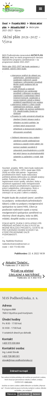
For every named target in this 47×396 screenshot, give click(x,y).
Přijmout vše (11, 394)
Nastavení (36, 394)
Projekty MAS (19, 23)
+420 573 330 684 (11, 343)
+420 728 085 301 (11, 356)
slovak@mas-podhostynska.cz (17, 360)
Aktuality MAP (18, 27)
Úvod (5, 23)
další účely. (28, 382)
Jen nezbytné (24, 394)
